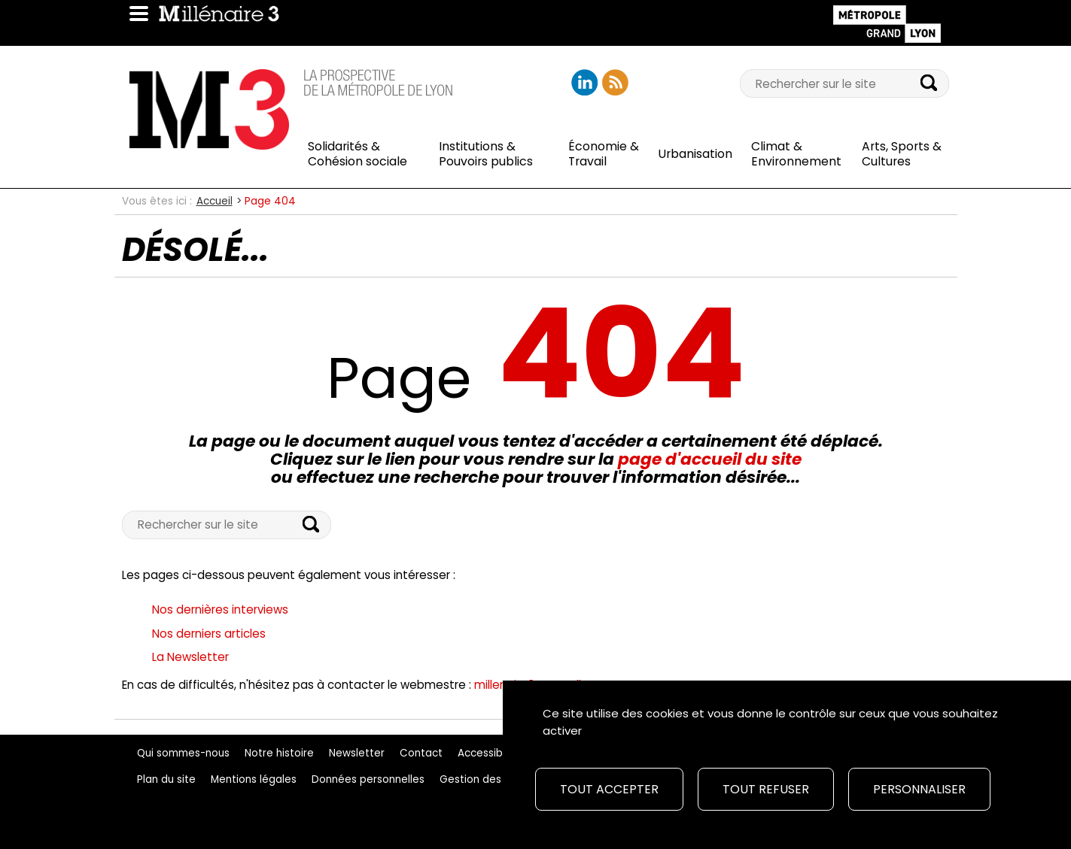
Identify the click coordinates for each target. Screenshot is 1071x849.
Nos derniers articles (209, 633)
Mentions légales (254, 779)
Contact (421, 753)
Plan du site (166, 779)
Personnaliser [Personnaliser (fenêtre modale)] (919, 789)
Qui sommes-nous (183, 753)
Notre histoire (279, 753)
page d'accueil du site (710, 459)
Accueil (214, 201)
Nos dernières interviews (220, 609)
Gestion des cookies (491, 779)
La (190, 657)
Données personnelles (368, 779)
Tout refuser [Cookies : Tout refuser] (766, 789)
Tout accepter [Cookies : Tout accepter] (609, 789)
